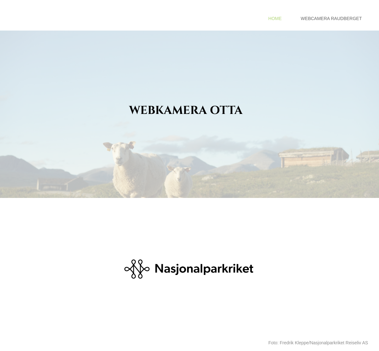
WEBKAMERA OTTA (186, 110)
